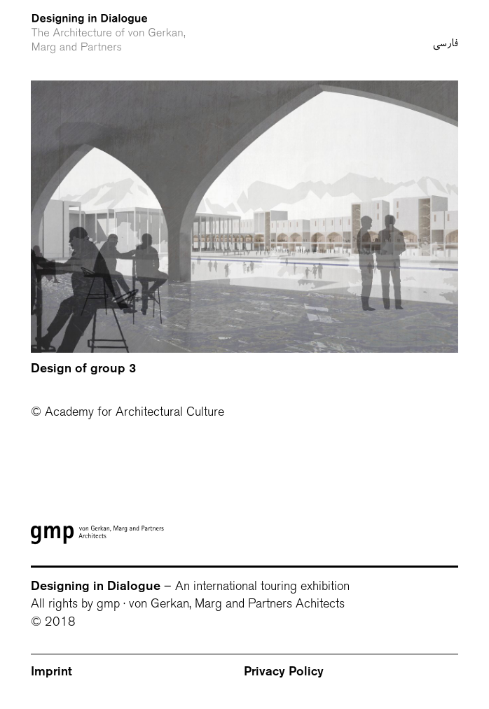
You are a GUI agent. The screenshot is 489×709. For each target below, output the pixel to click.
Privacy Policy (284, 671)
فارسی (445, 15)
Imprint (51, 671)
